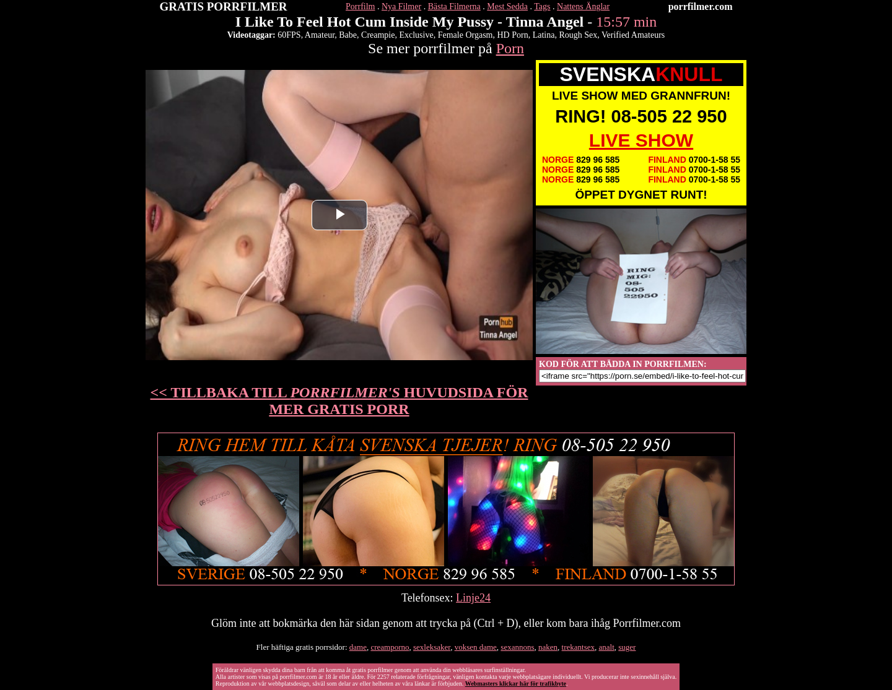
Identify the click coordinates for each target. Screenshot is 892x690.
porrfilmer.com (700, 6)
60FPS (289, 35)
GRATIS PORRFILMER (223, 6)
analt (606, 647)
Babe (348, 35)
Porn (510, 48)
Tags (542, 6)
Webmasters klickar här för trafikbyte (515, 683)
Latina (544, 35)
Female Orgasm (465, 35)
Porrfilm (360, 6)
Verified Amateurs (633, 35)
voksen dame (476, 647)
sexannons (517, 647)
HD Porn (512, 35)
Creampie (378, 35)
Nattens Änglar (583, 6)
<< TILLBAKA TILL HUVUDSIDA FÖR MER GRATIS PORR (339, 400)
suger (627, 647)
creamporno (389, 647)
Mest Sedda (507, 6)
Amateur (319, 35)
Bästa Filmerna (454, 6)
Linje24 (473, 598)
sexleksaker (431, 647)
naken (548, 647)
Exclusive (416, 35)
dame (358, 647)
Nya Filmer (401, 6)
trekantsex (578, 647)
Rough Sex (578, 35)
